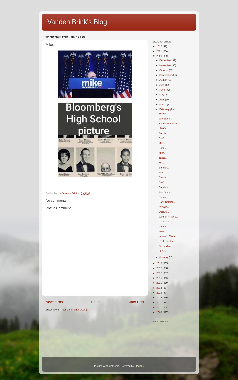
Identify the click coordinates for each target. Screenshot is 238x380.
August (163, 79)
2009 (159, 312)
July (162, 84)
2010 (159, 307)
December (165, 60)
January (164, 257)
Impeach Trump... (168, 236)
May (162, 94)
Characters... (166, 221)
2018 (159, 268)
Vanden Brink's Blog (77, 22)
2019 (159, 263)
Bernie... (163, 133)
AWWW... (164, 206)
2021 (159, 51)
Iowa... (162, 231)
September (165, 75)
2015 (159, 282)
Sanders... (164, 167)
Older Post (136, 302)
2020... (162, 172)
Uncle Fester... (167, 241)
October (164, 70)
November (165, 65)
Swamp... (164, 177)
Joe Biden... (165, 118)
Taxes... (163, 157)
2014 (159, 287)
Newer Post (55, 302)
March (163, 104)
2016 (159, 278)
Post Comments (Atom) (74, 309)
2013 (159, 292)
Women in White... (169, 216)
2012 (159, 297)
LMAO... (163, 128)
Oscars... (164, 211)
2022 (159, 46)
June (162, 89)
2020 (159, 56)
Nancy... (163, 197)
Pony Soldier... (167, 202)
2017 (159, 273)
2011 (159, 302)
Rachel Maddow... (169, 123)
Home (95, 302)
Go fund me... (166, 246)
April (162, 99)
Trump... (163, 113)
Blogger (139, 366)
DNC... (162, 138)
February (164, 109)
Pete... (162, 147)
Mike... (162, 143)
